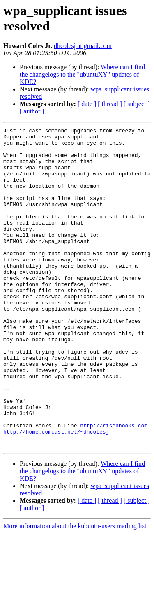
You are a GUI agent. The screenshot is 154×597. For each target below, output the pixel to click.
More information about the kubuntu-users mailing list (74, 589)
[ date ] (87, 103)
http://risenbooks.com (113, 485)
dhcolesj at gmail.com (83, 45)
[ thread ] (110, 103)
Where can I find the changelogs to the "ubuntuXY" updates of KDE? (82, 74)
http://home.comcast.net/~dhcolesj (56, 493)
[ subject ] (137, 103)
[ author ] (32, 111)
